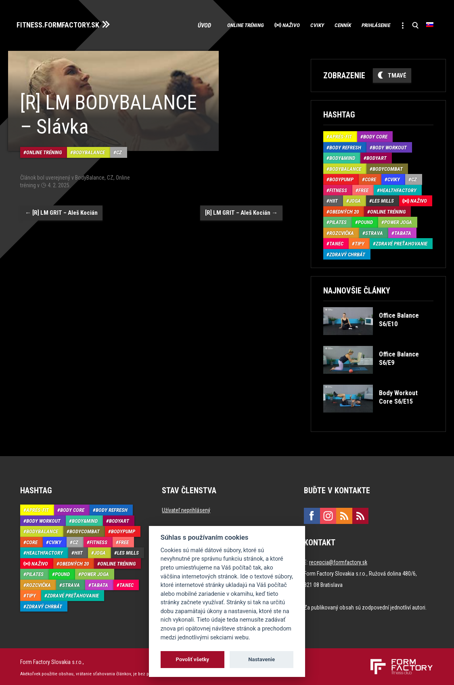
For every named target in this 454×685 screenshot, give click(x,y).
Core (370, 177)
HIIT (333, 199)
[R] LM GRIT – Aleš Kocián (61, 205)
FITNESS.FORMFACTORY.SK (65, 23)
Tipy (359, 242)
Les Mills (383, 199)
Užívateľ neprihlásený (186, 508)
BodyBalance (89, 145)
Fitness (338, 188)
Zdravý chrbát (347, 252)
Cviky (290, 24)
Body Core (375, 135)
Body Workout (389, 145)
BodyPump (341, 177)
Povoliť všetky (192, 659)
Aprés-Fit (340, 135)
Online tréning (203, 24)
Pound (365, 220)
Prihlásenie (364, 24)
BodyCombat (387, 166)
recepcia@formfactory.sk (338, 560)
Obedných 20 (344, 209)
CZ (119, 145)
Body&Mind (342, 156)
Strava (374, 231)
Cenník (323, 24)
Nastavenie (261, 659)
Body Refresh (345, 145)
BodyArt (376, 156)
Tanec (336, 242)
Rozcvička (341, 231)
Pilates (338, 220)
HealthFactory (398, 188)
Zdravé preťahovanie (401, 242)
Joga (355, 199)
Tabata (402, 231)
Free (363, 188)
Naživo (257, 24)
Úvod (160, 24)
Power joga (398, 220)
